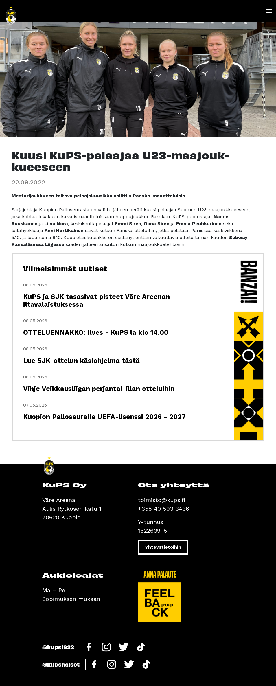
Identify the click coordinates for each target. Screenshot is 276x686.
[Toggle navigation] (268, 11)
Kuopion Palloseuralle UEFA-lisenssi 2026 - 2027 (104, 417)
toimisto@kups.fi (161, 499)
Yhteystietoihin (163, 547)
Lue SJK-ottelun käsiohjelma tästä (81, 361)
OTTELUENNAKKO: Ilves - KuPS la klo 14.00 (95, 332)
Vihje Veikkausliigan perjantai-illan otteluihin (98, 389)
